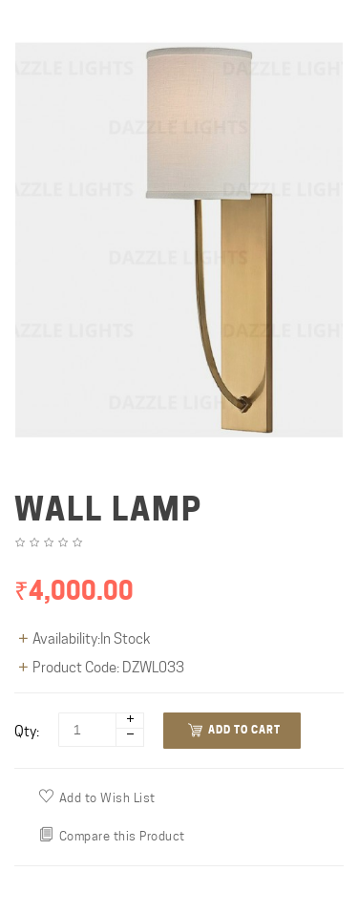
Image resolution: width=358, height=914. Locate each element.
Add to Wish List (97, 797)
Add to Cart (234, 730)
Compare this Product (112, 835)
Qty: (26, 731)
